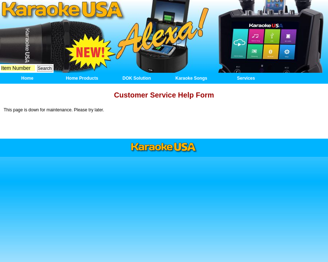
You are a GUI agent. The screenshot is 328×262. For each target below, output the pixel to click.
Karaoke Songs (191, 78)
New (91, 49)
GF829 (267, 35)
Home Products (82, 78)
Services (246, 78)
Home (62, 10)
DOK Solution (136, 78)
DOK (162, 36)
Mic (42, 43)
